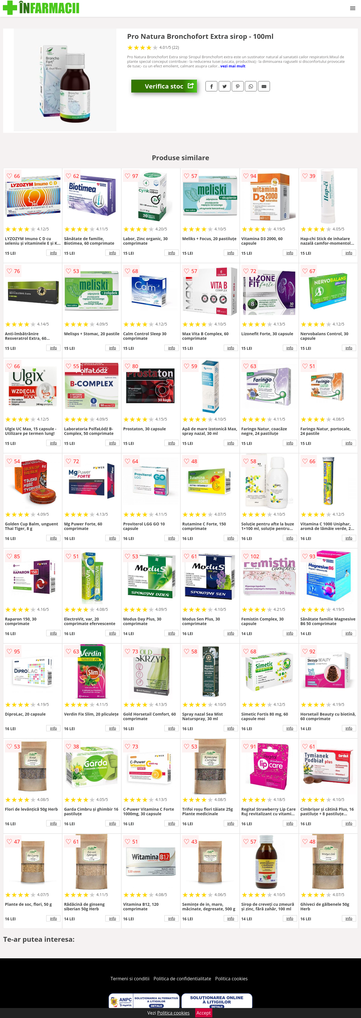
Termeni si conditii (130, 978)
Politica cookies (231, 978)
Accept (204, 1013)
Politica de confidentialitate (182, 978)
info (53, 252)
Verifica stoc (171, 86)
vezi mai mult (232, 66)
